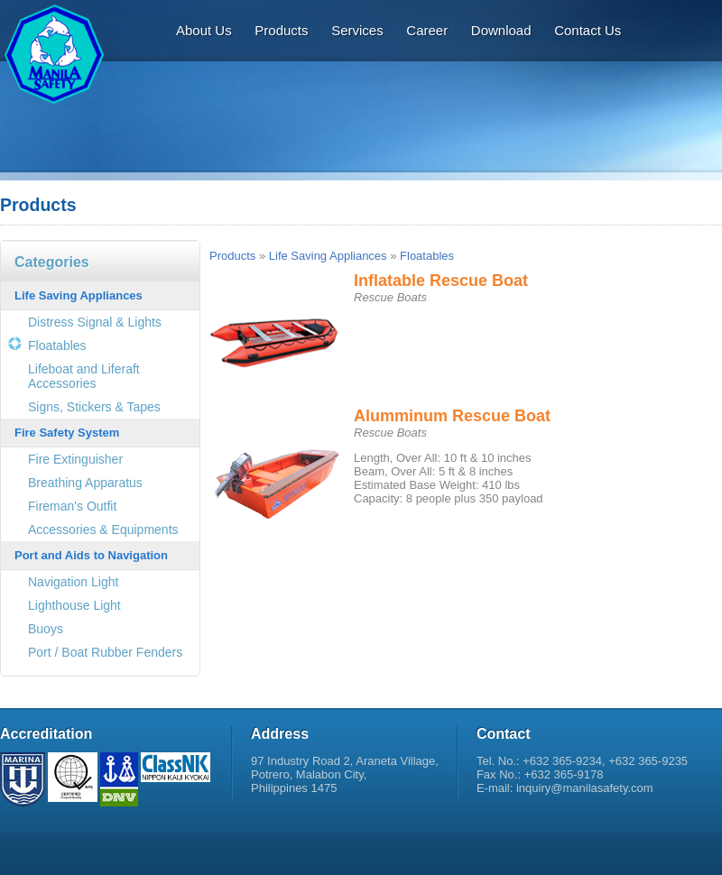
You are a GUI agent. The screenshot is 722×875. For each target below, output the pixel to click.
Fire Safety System (66, 432)
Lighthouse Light (74, 605)
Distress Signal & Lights (95, 322)
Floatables (57, 345)
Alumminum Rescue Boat (452, 416)
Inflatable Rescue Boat (441, 281)
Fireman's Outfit (72, 506)
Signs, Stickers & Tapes (94, 407)
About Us (204, 30)
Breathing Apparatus (85, 482)
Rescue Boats (390, 297)
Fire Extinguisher (75, 459)
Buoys (45, 629)
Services (357, 30)
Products (281, 30)
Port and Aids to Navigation (91, 555)
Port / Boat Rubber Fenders (105, 652)
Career (427, 30)
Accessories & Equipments (103, 529)
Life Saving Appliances (78, 295)
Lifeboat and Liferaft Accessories (84, 376)
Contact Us (587, 30)
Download (501, 30)
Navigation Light (73, 582)
